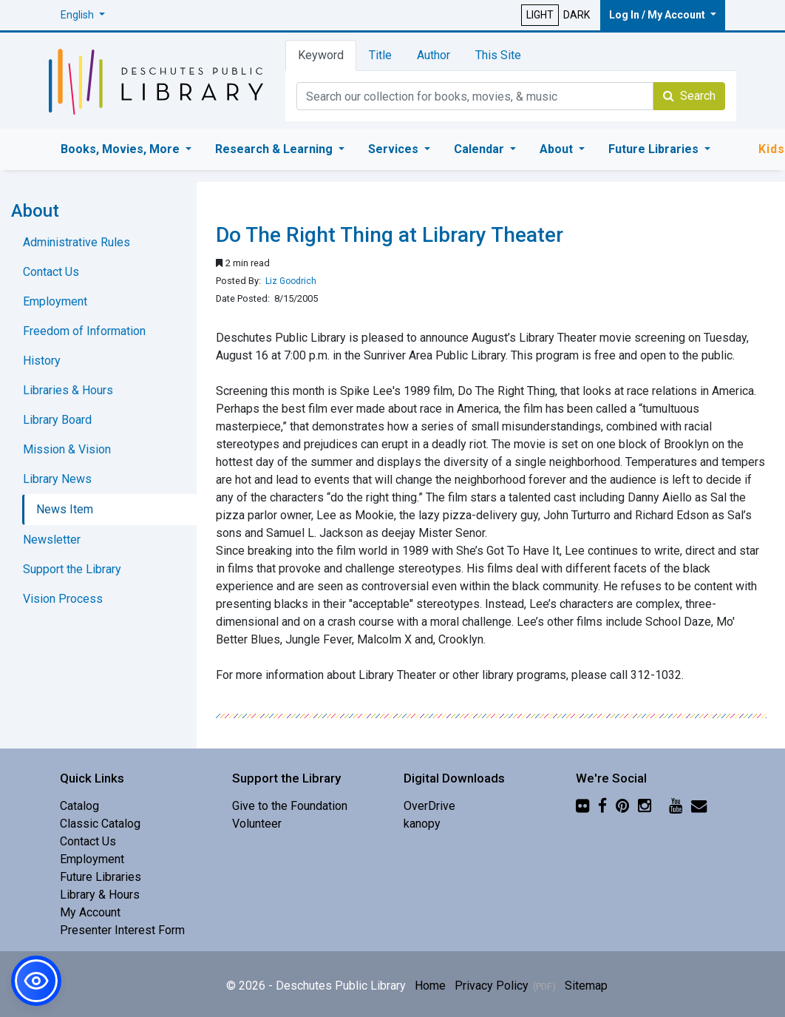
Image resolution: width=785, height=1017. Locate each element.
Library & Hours (100, 895)
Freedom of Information (84, 331)
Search (689, 96)
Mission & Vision (67, 449)
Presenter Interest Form (122, 930)
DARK (576, 15)
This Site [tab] (498, 55)
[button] (83, 15)
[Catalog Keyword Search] (474, 96)
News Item (64, 509)
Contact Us (51, 272)
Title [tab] (380, 55)
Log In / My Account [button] (658, 15)
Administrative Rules (76, 242)
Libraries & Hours (68, 390)
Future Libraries (100, 877)
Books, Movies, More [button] (122, 149)
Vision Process (63, 599)
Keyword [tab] (321, 55)
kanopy (422, 824)
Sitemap (586, 986)
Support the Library (72, 569)
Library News (57, 479)
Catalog (79, 806)
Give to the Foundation (289, 806)
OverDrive (429, 806)
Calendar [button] (480, 149)
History (42, 361)
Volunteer (257, 824)
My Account (90, 912)
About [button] (558, 149)
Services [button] (394, 149)
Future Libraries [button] (654, 149)
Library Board (57, 420)
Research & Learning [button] (275, 149)
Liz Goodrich (290, 281)
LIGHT (540, 15)
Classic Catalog (100, 824)
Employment (55, 301)
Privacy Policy (492, 986)
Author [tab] (433, 55)
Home (430, 986)
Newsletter (52, 540)
